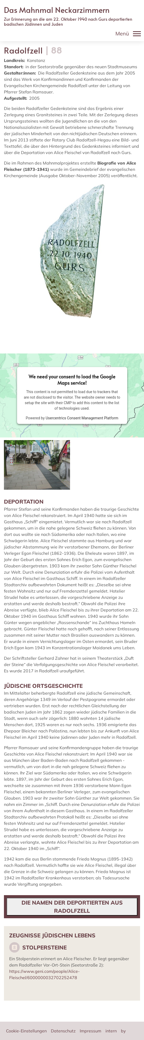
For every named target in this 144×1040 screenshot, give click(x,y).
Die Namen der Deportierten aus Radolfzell (72, 906)
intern (111, 1030)
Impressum (90, 1030)
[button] (37, 464)
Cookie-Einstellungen (26, 1030)
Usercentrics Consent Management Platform (82, 418)
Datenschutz (63, 1030)
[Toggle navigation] (128, 33)
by (123, 1030)
